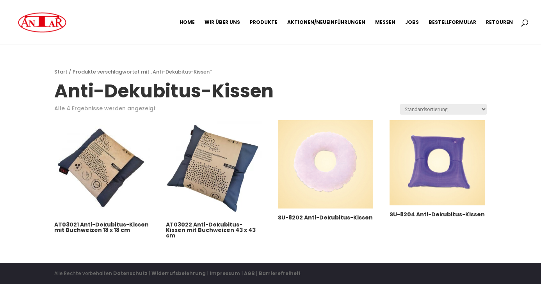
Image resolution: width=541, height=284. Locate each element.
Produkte (264, 22)
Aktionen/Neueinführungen (326, 22)
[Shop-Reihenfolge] (443, 109)
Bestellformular (452, 22)
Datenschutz (130, 273)
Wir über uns (222, 22)
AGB (249, 273)
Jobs (412, 22)
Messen (385, 22)
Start (61, 71)
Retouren (499, 22)
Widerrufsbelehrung (179, 273)
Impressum (225, 273)
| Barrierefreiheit (278, 273)
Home (187, 22)
